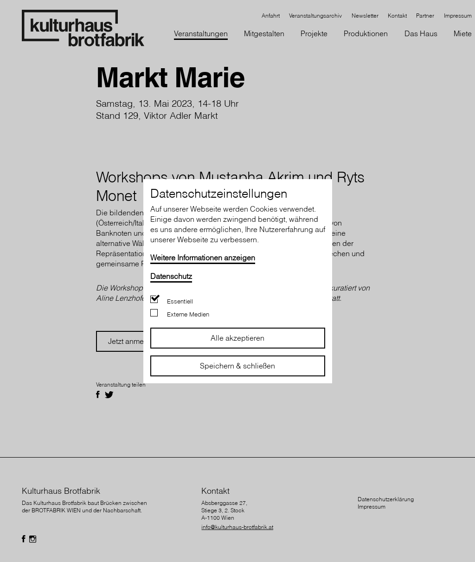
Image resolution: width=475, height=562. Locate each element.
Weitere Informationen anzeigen (202, 257)
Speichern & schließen (237, 365)
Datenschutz (171, 275)
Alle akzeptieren (237, 337)
